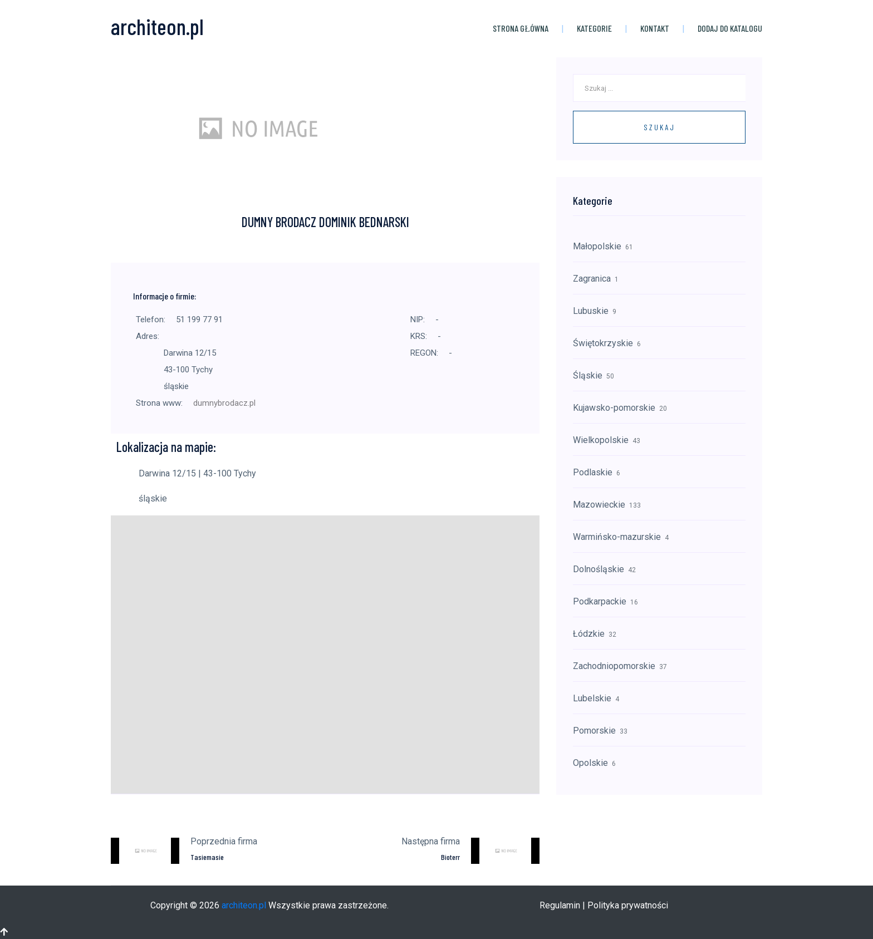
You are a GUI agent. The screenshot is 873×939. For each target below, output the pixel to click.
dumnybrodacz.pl (224, 403)
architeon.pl (244, 905)
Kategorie (594, 28)
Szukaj (659, 127)
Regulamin (560, 905)
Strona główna (520, 28)
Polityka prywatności (627, 905)
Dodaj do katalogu (730, 28)
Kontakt (654, 28)
